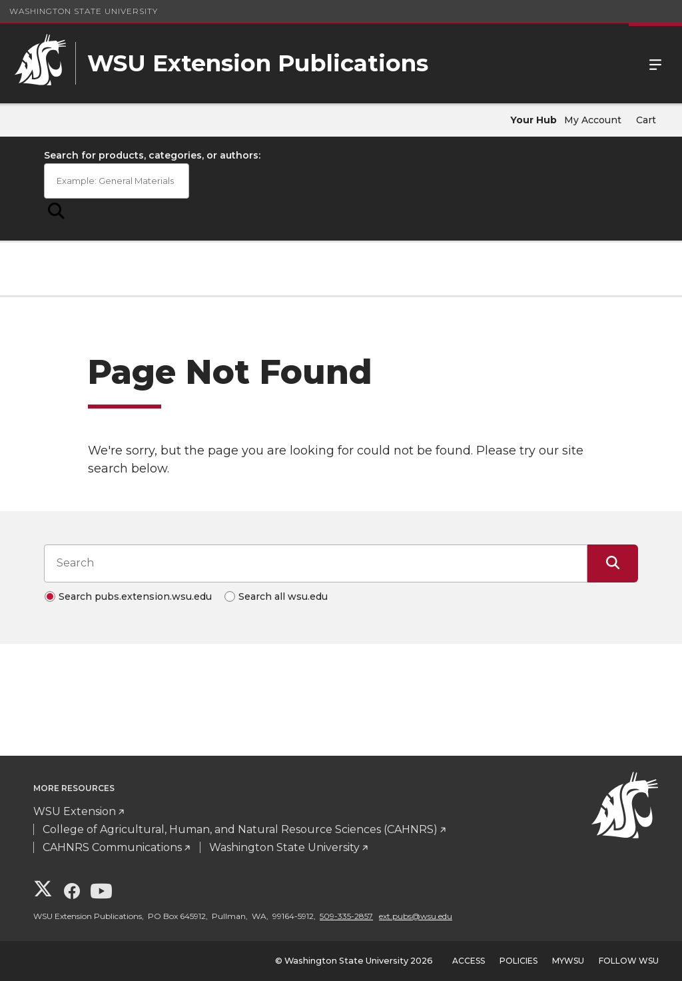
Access (468, 961)
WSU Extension (74, 811)
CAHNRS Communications (112, 847)
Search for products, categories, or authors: (152, 155)
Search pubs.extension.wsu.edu (135, 596)
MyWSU (568, 961)
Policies (518, 961)
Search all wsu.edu (283, 596)
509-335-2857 (346, 916)
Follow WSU (629, 961)
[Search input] (315, 563)
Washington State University (83, 11)
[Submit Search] (56, 212)
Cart (646, 120)
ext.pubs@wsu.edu (415, 916)
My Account (592, 120)
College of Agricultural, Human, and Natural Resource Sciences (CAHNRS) (240, 829)
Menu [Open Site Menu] (655, 63)
